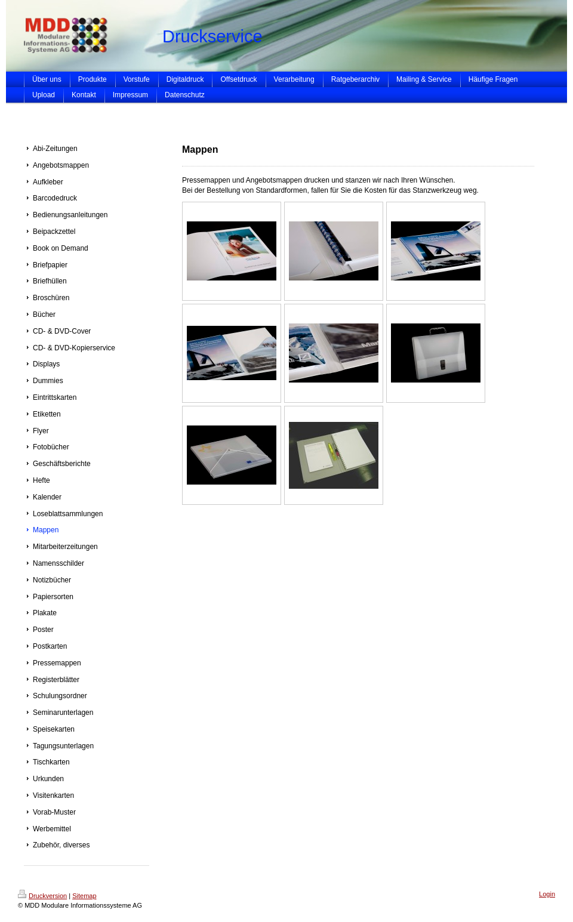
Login (547, 894)
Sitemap (84, 895)
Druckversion (42, 895)
